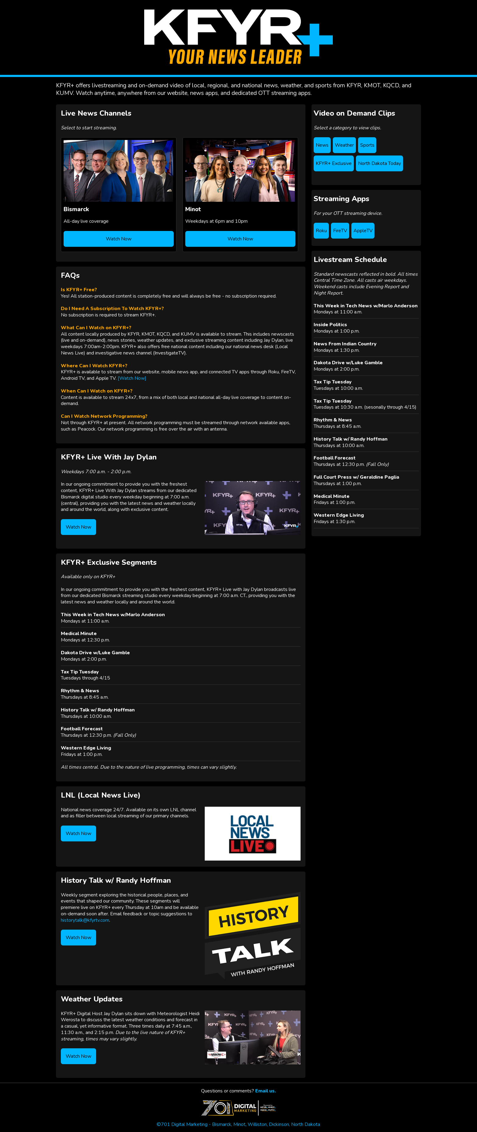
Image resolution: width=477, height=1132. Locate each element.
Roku (321, 230)
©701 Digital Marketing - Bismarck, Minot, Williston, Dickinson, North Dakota (238, 1122)
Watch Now (118, 239)
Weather (344, 145)
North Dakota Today (379, 163)
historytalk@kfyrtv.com (85, 920)
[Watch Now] (132, 378)
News (322, 145)
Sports (367, 145)
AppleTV (363, 230)
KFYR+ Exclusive (334, 163)
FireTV (340, 230)
